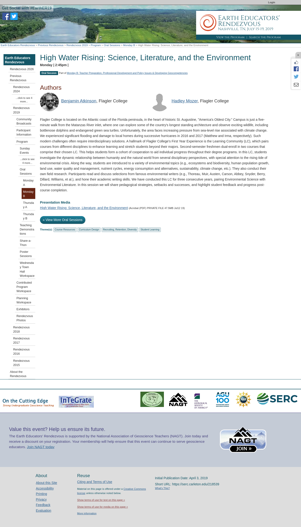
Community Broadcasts (24, 121)
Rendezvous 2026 (22, 69)
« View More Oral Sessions (63, 220)
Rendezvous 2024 (21, 89)
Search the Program (265, 37)
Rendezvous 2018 (21, 329)
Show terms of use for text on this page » (101, 500)
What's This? (162, 488)
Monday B (129, 45)
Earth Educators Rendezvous (18, 45)
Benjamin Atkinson (78, 101)
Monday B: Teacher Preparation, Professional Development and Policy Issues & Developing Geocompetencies (127, 73)
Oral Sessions (112, 45)
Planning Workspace (23, 300)
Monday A (28, 182)
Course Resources (65, 229)
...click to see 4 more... (24, 100)
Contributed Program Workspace (24, 287)
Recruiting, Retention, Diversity (120, 229)
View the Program (230, 37)
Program (96, 45)
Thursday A (28, 205)
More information (87, 513)
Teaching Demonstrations (27, 229)
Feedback (43, 505)
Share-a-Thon (25, 243)
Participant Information (23, 132)
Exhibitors (22, 309)
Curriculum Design (89, 229)
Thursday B (28, 216)
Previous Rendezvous (50, 45)
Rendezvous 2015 (21, 363)
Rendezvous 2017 (21, 340)
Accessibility (45, 488)
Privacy (41, 499)
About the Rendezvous (18, 374)
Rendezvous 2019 (77, 45)
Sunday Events (25, 150)
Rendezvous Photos (24, 318)
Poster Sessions (26, 254)
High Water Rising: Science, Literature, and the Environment (84, 208)
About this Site (46, 483)
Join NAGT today (41, 447)
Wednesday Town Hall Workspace (27, 269)
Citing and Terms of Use (94, 482)
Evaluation (43, 510)
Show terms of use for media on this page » (102, 506)
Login (271, 2)
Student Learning (150, 229)
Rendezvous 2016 (21, 351)
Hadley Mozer (184, 101)
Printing (41, 494)
